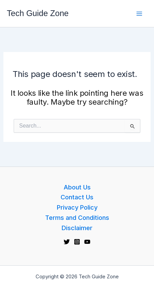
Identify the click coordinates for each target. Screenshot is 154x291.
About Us (77, 187)
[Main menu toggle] (139, 13)
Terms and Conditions (77, 217)
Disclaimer (77, 228)
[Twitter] (67, 242)
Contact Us (77, 197)
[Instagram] (77, 242)
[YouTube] (87, 242)
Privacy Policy (77, 207)
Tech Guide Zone (38, 13)
